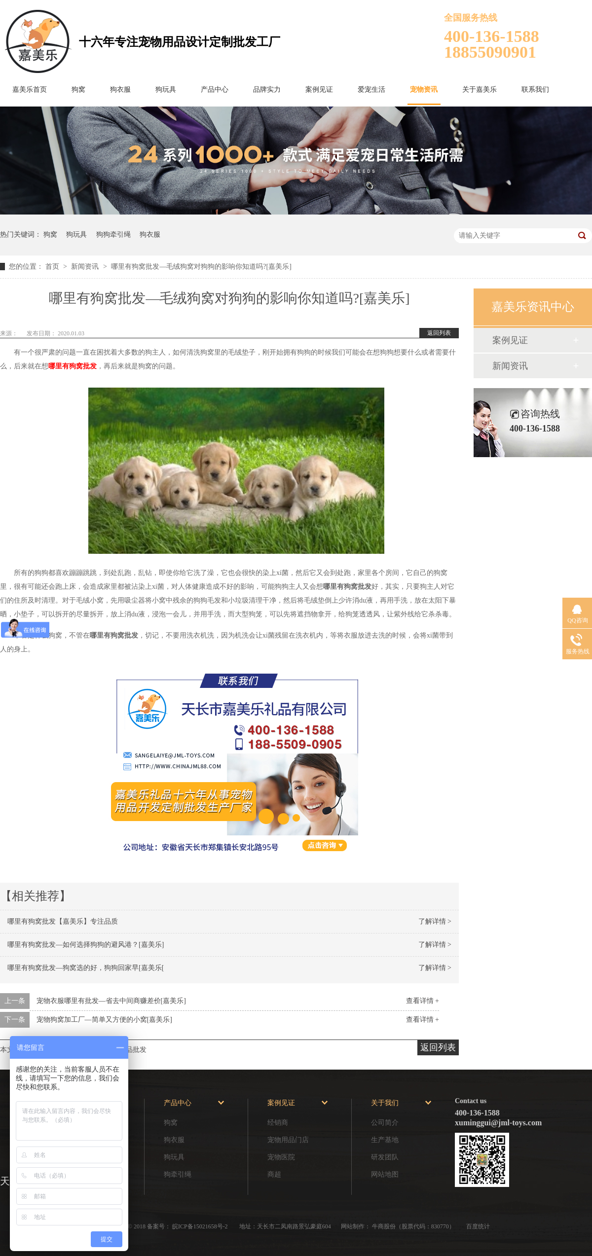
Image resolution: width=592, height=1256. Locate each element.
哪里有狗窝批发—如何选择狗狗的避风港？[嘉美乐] (85, 944)
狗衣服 (120, 89)
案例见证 (319, 89)
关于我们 (385, 1103)
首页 (53, 266)
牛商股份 (384, 1226)
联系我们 (535, 89)
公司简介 (385, 1122)
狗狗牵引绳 (113, 234)
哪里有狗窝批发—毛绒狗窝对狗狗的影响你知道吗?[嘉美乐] (201, 266)
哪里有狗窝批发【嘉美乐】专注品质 (62, 921)
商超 (274, 1174)
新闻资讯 (86, 266)
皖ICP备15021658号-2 (200, 1226)
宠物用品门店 (288, 1140)
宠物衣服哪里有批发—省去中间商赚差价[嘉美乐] (111, 1001)
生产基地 (385, 1140)
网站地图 (385, 1174)
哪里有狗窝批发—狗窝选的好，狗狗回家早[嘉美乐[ (85, 967)
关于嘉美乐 (479, 89)
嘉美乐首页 (29, 89)
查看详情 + (422, 1001)
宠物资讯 (424, 89)
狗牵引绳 (177, 1174)
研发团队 (385, 1157)
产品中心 (214, 89)
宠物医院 (281, 1157)
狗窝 (78, 89)
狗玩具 (165, 89)
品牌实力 (267, 89)
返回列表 (439, 332)
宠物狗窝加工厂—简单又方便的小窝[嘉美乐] (104, 1019)
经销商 (277, 1122)
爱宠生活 (371, 89)
